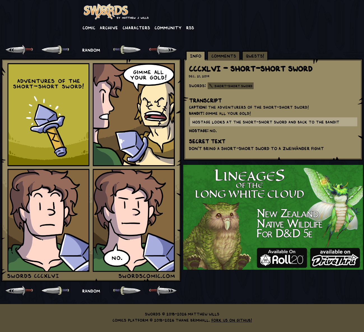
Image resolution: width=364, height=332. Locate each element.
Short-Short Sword (233, 85)
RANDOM (91, 50)
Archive (109, 27)
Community (168, 27)
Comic (88, 27)
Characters (136, 27)
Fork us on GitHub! (231, 320)
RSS (190, 27)
